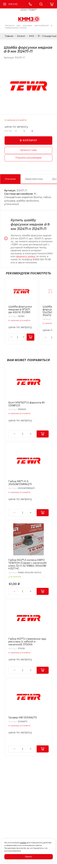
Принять (28, 857)
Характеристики (34, 179)
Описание (10, 179)
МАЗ (31, 36)
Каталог (21, 36)
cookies (23, 842)
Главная (9, 36)
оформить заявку (25, 256)
